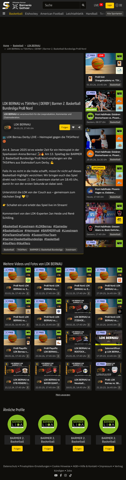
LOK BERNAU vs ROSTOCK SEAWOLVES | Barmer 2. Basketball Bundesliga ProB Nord (82, 350)
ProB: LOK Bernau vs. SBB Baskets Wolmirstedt (112, 381)
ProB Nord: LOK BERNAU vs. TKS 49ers (51, 319)
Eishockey (31, 13)
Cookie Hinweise (61, 466)
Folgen (64, 127)
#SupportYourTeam (44, 235)
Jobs (69, 470)
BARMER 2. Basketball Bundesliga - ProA (47, 439)
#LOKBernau (43, 226)
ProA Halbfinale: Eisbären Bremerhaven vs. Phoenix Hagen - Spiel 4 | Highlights (107, 116)
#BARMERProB (50, 230)
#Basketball (10, 226)
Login (110, 5)
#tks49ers (9, 243)
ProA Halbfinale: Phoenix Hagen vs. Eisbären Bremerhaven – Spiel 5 (107, 191)
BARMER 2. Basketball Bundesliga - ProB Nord (108, 439)
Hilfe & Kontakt (88, 466)
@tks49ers (23, 243)
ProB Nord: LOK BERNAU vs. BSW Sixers (112, 319)
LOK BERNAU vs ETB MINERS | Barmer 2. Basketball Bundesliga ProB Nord (21, 381)
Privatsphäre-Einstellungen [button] (35, 466)
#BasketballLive (13, 230)
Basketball (16, 13)
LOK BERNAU (33, 45)
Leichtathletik (74, 13)
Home (6, 45)
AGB (75, 466)
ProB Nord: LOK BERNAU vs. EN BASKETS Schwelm (82, 287)
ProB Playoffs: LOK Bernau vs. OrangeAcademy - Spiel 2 (21, 350)
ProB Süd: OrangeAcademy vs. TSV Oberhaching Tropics (107, 79)
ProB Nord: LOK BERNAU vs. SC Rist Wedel (21, 287)
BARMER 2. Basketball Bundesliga (46, 249)
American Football (51, 13)
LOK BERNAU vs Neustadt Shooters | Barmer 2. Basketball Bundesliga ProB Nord (82, 381)
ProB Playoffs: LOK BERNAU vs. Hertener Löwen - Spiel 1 (51, 350)
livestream (71, 249)
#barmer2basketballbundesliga (23, 239)
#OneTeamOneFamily (16, 235)
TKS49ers (22, 249)
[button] (73, 127)
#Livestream (27, 226)
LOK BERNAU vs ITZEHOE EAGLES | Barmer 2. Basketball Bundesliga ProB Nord (82, 319)
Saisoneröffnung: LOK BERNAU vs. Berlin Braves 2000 (112, 350)
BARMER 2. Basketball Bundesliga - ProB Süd (78, 439)
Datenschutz (10, 466)
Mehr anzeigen (63, 394)
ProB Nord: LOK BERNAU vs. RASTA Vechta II (112, 287)
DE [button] (118, 5)
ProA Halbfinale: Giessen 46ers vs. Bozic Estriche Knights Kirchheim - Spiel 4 (107, 228)
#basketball (51, 239)
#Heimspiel (32, 230)
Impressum (106, 466)
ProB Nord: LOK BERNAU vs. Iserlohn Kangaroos (51, 287)
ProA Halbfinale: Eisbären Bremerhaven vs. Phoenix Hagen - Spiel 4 (107, 153)
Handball (91, 13)
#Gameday (60, 226)
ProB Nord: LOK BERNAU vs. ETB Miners (21, 319)
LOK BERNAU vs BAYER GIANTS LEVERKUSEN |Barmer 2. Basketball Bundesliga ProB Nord (52, 381)
